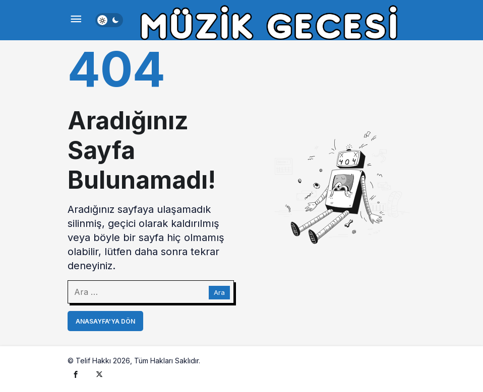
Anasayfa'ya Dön (105, 321)
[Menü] (76, 20)
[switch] (109, 20)
